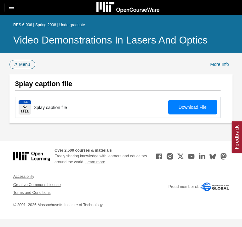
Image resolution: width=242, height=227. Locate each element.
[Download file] (25, 107)
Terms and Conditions (31, 192)
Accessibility (23, 176)
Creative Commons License (36, 185)
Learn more (95, 162)
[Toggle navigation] (11, 7)
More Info (219, 64)
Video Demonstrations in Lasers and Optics (110, 40)
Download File (193, 107)
